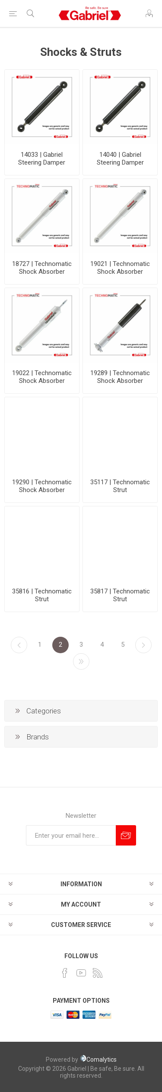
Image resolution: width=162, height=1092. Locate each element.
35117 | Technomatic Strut (120, 486)
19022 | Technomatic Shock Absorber (42, 377)
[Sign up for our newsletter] (71, 835)
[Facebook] (65, 973)
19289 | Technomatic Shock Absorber (120, 377)
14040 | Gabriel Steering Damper (120, 158)
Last (81, 661)
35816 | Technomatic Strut (42, 595)
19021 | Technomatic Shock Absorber (120, 267)
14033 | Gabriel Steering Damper (41, 158)
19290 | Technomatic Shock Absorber (42, 486)
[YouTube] (81, 973)
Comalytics (98, 1059)
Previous (19, 645)
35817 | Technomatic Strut (120, 595)
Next (143, 645)
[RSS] (98, 973)
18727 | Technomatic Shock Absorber (42, 267)
